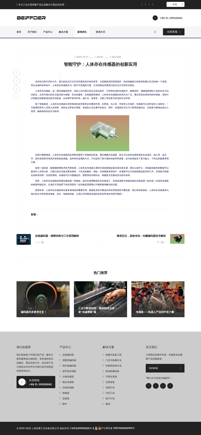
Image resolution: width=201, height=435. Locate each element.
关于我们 (32, 32)
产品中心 (47, 32)
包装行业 (110, 387)
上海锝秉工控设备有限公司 (45, 428)
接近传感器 (68, 382)
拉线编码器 (68, 354)
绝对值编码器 (69, 365)
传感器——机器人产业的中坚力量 (155, 312)
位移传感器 (68, 376)
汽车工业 (110, 393)
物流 (108, 404)
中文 (175, 4)
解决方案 (63, 32)
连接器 (65, 398)
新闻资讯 (82, 32)
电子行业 (110, 398)
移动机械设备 (112, 371)
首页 (19, 32)
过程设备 (110, 382)
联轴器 (65, 393)
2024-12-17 (81, 57)
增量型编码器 (69, 360)
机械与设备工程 (114, 354)
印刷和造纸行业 (114, 365)
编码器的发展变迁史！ (34, 312)
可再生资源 (111, 376)
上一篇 (39, 242)
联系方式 (100, 32)
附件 (64, 404)
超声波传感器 (69, 371)
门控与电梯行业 (114, 360)
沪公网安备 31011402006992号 (116, 428)
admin (99, 57)
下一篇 (161, 242)
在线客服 (173, 31)
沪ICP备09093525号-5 (81, 428)
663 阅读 (115, 57)
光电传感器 (68, 387)
